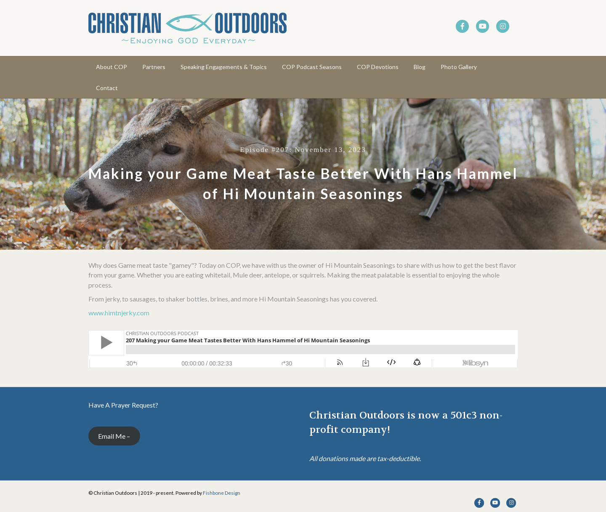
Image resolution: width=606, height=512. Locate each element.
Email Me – (114, 436)
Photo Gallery (459, 66)
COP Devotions (378, 66)
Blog (419, 66)
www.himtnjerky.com (118, 313)
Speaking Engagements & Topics (224, 66)
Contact (107, 87)
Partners (153, 66)
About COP (111, 66)
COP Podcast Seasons (312, 66)
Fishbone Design (221, 493)
